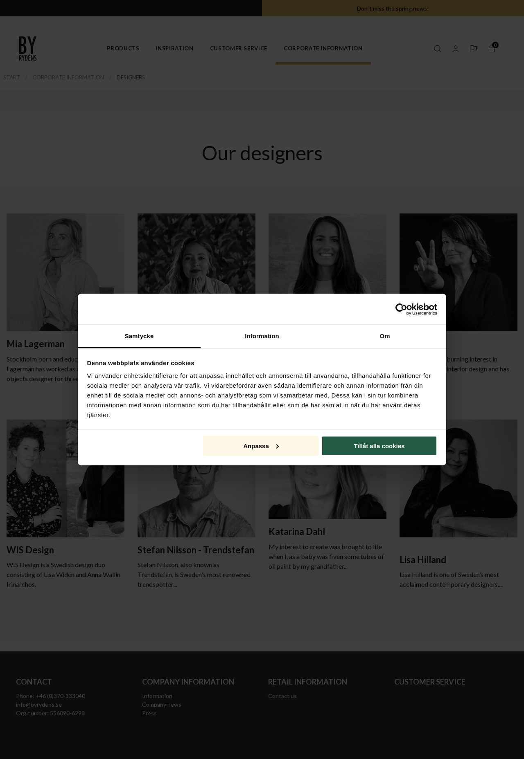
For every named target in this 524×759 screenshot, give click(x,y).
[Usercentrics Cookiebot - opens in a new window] (401, 309)
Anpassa (261, 445)
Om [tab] (384, 335)
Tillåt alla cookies (379, 445)
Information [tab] (262, 335)
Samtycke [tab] (139, 335)
